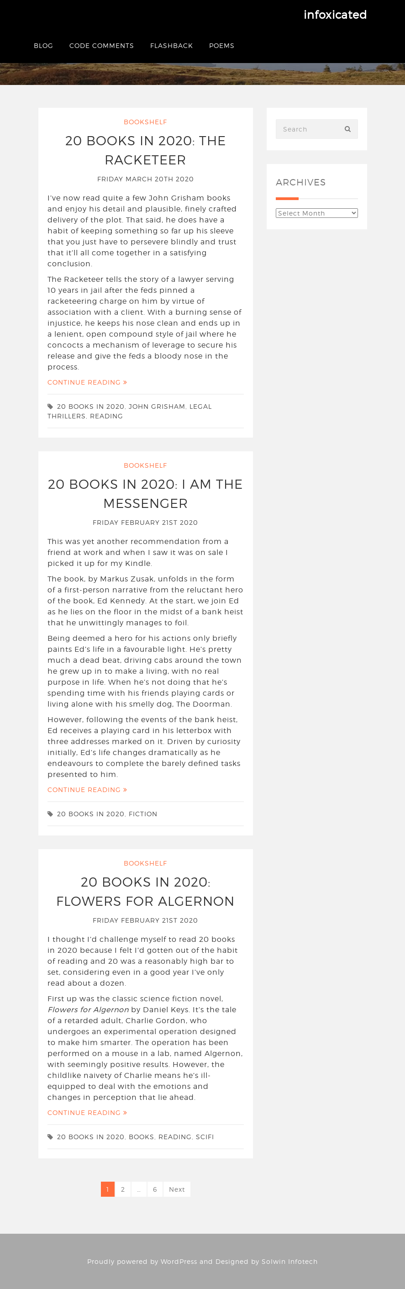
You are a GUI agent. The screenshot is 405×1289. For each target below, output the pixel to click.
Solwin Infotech (290, 1261)
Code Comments (101, 45)
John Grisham (157, 406)
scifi (205, 1137)
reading (106, 416)
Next (177, 1189)
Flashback (171, 45)
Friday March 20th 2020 (145, 179)
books (141, 1137)
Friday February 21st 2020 (145, 522)
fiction (143, 814)
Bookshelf (145, 122)
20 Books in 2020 (91, 406)
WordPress (179, 1261)
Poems (222, 45)
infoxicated (335, 14)
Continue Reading (87, 382)
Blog (43, 45)
